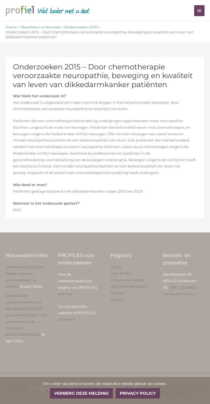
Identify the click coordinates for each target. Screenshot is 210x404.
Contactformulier (178, 294)
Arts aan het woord (127, 280)
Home (116, 267)
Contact (117, 299)
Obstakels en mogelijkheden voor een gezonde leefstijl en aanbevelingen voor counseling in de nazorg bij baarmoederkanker (26, 315)
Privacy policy (138, 393)
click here (66, 319)
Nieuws (117, 293)
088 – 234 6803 (183, 287)
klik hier (65, 294)
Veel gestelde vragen (129, 286)
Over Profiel (120, 274)
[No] (203, 390)
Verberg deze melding (81, 393)
